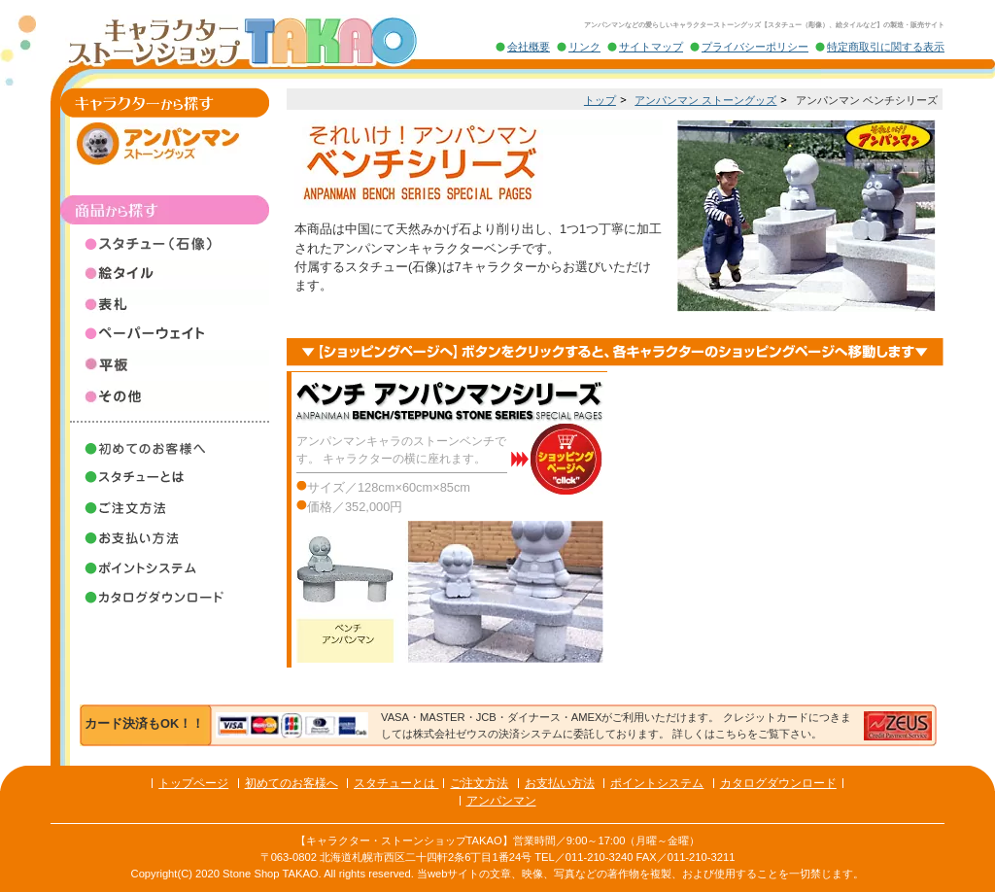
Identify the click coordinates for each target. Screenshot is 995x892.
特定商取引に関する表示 (885, 46)
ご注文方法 (479, 783)
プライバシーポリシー (755, 46)
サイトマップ (651, 46)
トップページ (193, 783)
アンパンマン (501, 800)
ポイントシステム (656, 783)
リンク (584, 46)
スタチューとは (396, 783)
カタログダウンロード (778, 783)
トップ (600, 100)
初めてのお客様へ (291, 783)
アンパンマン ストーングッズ (705, 100)
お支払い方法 (560, 783)
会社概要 (528, 46)
